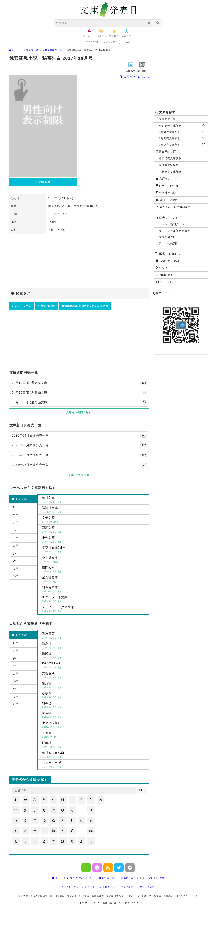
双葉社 (94, 745)
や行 (15, 560)
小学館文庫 (94, 560)
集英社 (94, 686)
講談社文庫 (94, 510)
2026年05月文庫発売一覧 (79, 445)
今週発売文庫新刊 (170, 171)
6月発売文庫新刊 (183, 138)
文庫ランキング (167, 178)
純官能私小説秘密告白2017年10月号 (85, 306)
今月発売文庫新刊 (183, 125)
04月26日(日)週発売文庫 (79, 393)
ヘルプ (161, 267)
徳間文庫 (94, 570)
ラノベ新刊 (92, 42)
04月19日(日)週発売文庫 (79, 383)
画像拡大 (42, 181)
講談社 (94, 656)
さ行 (15, 522)
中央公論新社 (94, 725)
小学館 (94, 695)
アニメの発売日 (169, 243)
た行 (15, 530)
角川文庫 (94, 500)
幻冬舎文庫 (94, 590)
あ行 (15, 507)
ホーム (57, 878)
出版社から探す (167, 192)
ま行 (15, 553)
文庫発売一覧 (166, 118)
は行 (15, 545)
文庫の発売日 (167, 237)
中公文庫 (94, 540)
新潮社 (94, 646)
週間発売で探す (167, 165)
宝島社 (94, 715)
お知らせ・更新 (167, 260)
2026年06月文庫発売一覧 (79, 455)
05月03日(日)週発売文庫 (79, 402)
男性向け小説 (46, 306)
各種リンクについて (134, 76)
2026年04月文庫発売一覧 (79, 436)
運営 (160, 878)
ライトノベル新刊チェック (176, 230)
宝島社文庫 (94, 580)
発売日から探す (167, 151)
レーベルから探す (169, 185)
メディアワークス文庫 (94, 609)
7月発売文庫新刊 (183, 144)
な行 (15, 537)
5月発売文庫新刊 (183, 132)
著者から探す (166, 199)
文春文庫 (94, 520)
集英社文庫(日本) (94, 550)
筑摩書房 (94, 735)
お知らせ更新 (108, 878)
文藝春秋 (94, 676)
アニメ (126, 42)
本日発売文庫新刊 (170, 158)
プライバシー (166, 282)
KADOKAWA (94, 666)
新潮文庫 (94, 530)
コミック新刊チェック (173, 224)
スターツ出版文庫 (94, 599)
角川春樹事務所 (94, 755)
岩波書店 (94, 636)
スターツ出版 (94, 765)
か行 (15, 514)
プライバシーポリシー (81, 878)
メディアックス (21, 306)
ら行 (15, 568)
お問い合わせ (166, 274)
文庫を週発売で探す (79, 412)
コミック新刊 (110, 42)
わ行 (15, 576)
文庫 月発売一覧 (78, 474)
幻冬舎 (94, 705)
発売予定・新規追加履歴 (173, 207)
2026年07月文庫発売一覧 (79, 465)
